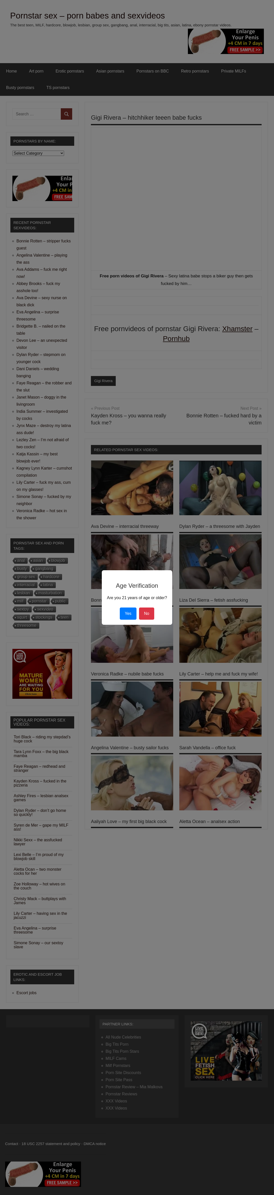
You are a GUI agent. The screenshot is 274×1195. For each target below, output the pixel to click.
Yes (128, 613)
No (146, 613)
